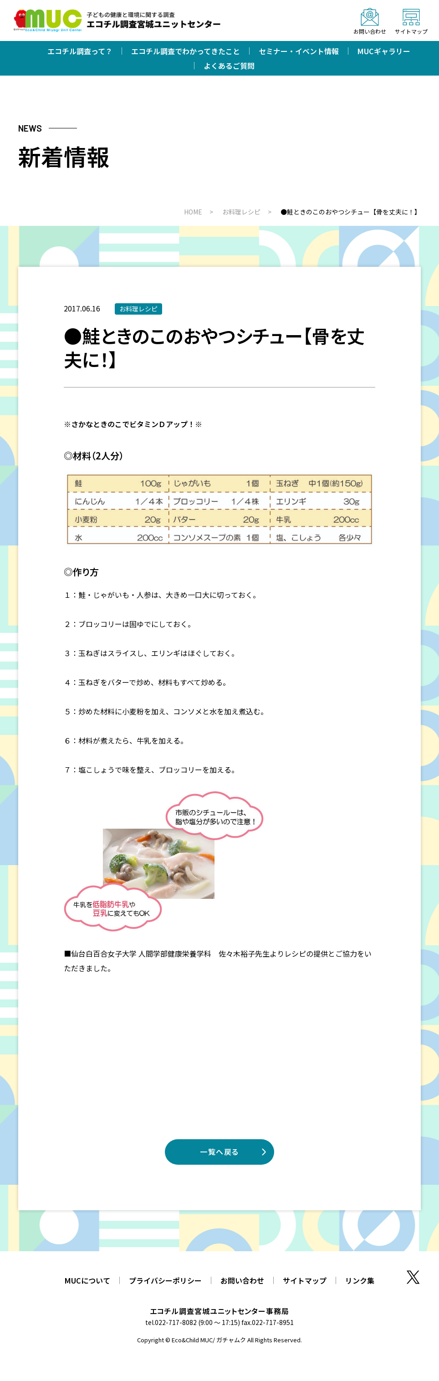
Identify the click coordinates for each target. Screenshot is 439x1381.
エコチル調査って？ (79, 51)
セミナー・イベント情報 (299, 51)
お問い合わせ (242, 1280)
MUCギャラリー (383, 51)
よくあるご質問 (229, 65)
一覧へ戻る (219, 1151)
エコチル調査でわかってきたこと (185, 51)
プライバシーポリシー (165, 1280)
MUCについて (87, 1280)
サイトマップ (305, 1280)
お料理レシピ (138, 308)
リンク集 (359, 1280)
